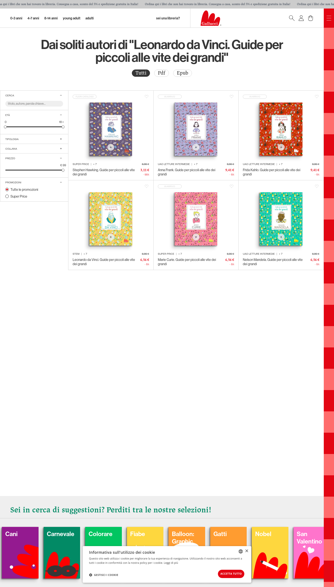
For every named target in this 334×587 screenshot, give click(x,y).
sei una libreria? (168, 18)
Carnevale (73, 532)
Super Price (18, 196)
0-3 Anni (16, 18)
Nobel (280, 532)
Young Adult (71, 18)
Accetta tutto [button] (228, 573)
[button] (103, 574)
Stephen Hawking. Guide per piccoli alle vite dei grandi (104, 172)
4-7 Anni (33, 18)
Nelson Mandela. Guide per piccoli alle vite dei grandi (273, 261)
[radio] (141, 73)
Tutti (140, 73)
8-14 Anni (51, 18)
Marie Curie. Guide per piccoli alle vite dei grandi (187, 261)
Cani (23, 532)
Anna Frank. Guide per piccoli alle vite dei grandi (186, 172)
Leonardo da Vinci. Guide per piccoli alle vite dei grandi (104, 261)
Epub (182, 73)
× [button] (246, 550)
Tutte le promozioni (24, 189)
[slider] (5, 126)
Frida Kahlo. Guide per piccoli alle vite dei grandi (271, 172)
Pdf (161, 73)
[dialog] (167, 564)
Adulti (89, 18)
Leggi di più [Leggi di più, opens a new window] (171, 562)
